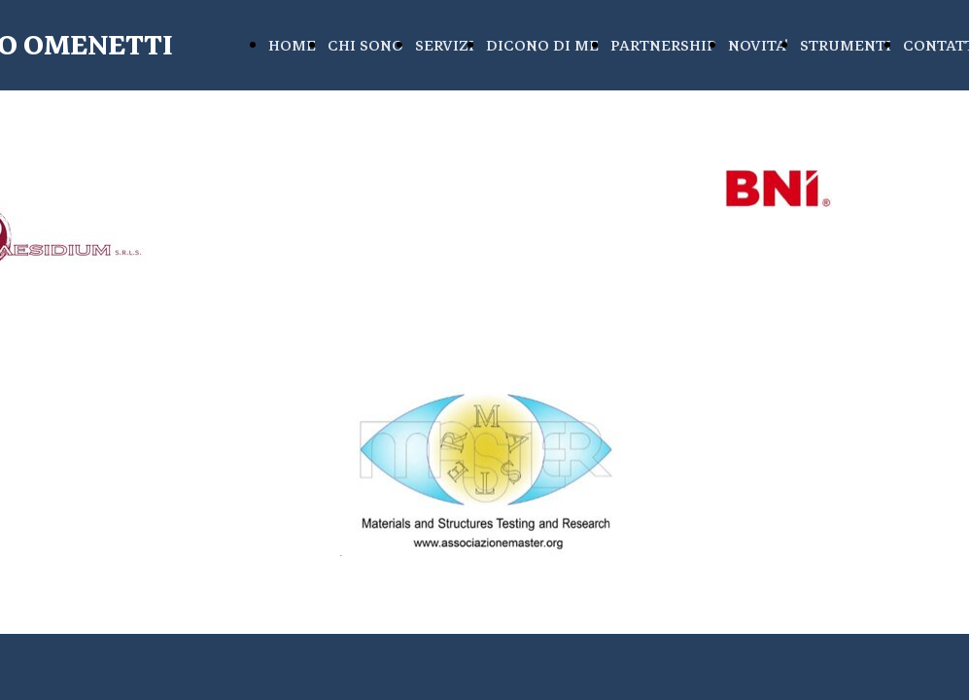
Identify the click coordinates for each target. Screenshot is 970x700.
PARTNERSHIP (663, 45)
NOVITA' (758, 45)
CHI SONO (365, 45)
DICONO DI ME (542, 45)
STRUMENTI (845, 45)
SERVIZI (444, 45)
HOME (292, 45)
